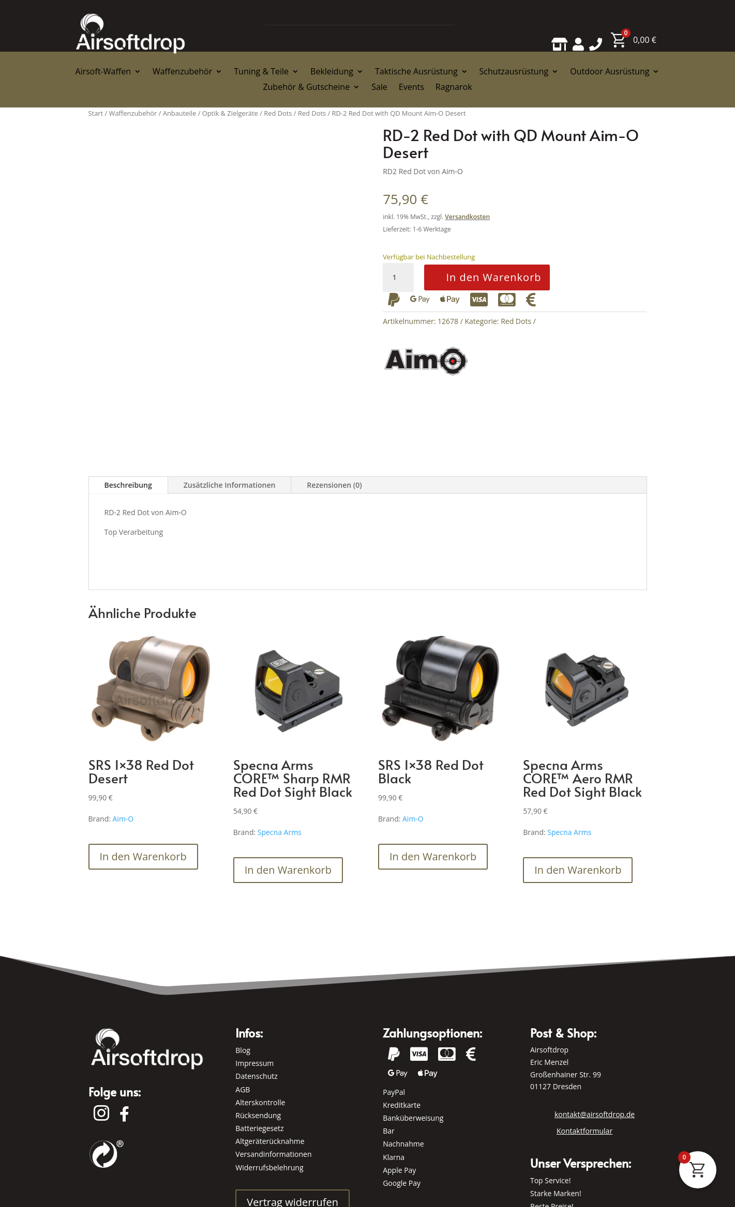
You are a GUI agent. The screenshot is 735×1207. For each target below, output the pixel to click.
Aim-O (123, 819)
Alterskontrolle (260, 1102)
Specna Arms (280, 832)
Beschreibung (128, 485)
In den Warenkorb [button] (143, 856)
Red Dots (516, 321)
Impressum (254, 1063)
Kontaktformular (584, 1131)
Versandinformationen (273, 1154)
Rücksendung (258, 1115)
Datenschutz (256, 1076)
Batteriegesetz (259, 1128)
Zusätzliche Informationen (230, 485)
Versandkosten (467, 216)
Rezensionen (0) (334, 485)
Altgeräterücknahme (269, 1141)
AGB (242, 1089)
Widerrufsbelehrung (269, 1167)
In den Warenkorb (493, 277)
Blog (242, 1050)
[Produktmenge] (398, 277)
